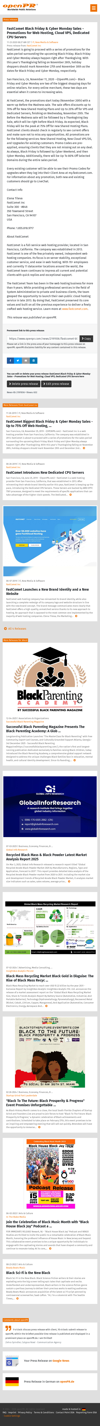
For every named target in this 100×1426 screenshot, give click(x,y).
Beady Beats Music (15, 1267)
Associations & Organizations (34, 718)
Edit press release (56, 384)
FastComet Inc (34, 45)
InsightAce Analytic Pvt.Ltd (20, 971)
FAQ (4, 1412)
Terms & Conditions (44, 1412)
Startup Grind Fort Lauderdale (21, 1095)
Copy (86, 338)
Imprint (12, 1412)
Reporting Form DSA (86, 1412)
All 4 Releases (14, 628)
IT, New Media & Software (45, 42)
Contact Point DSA (65, 1412)
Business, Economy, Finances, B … (36, 846)
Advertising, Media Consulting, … (35, 967)
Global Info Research (17, 849)
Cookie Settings (12, 1415)
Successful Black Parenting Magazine (25, 721)
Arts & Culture (26, 1213)
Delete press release (23, 384)
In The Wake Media (16, 1217)
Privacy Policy (25, 1412)
